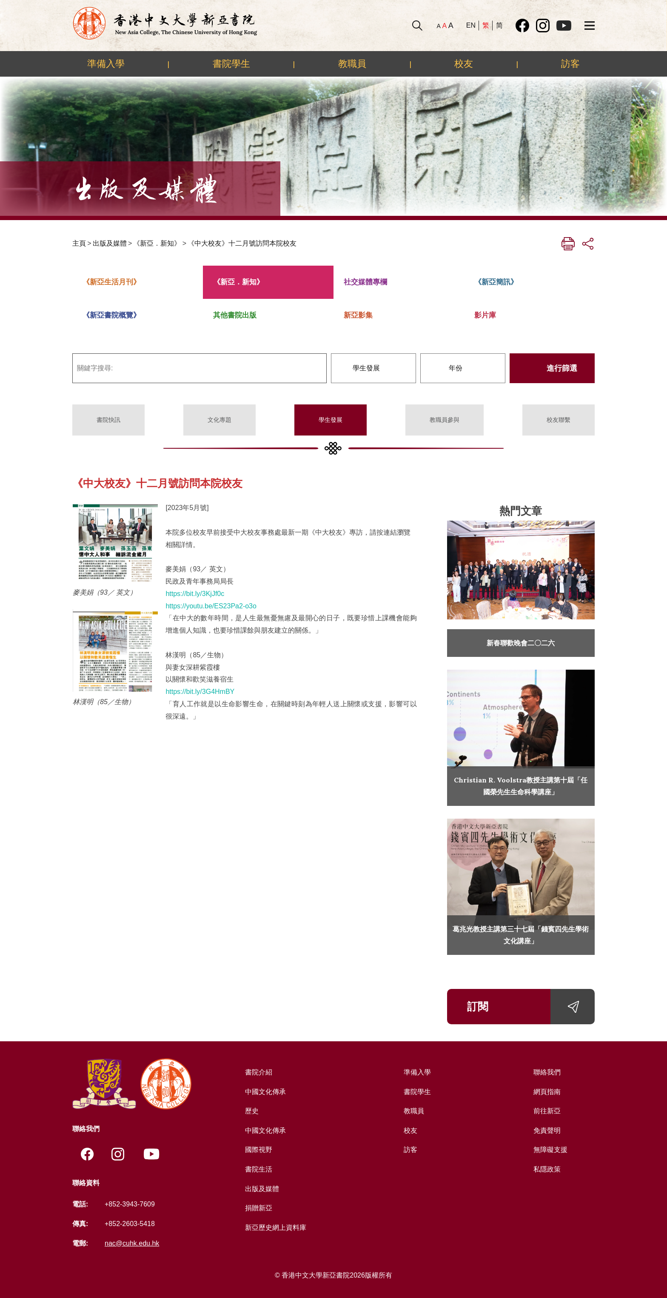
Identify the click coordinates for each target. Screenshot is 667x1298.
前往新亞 (547, 1111)
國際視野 (258, 1149)
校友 (463, 63)
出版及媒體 (110, 243)
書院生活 (258, 1169)
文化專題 (219, 419)
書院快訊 (108, 419)
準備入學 (106, 63)
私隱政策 (547, 1169)
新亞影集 (358, 315)
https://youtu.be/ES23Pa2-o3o (210, 606)
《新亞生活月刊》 (111, 282)
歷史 (252, 1111)
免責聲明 (547, 1130)
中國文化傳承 (265, 1091)
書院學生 (231, 63)
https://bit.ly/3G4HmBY (199, 691)
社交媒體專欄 (365, 282)
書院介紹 (258, 1072)
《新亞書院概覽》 (111, 315)
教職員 (352, 63)
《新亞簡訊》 (496, 282)
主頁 (79, 243)
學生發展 (330, 419)
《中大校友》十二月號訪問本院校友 (242, 243)
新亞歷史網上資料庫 (275, 1227)
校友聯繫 (558, 419)
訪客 (570, 63)
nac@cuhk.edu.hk (132, 1243)
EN (471, 25)
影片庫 (485, 315)
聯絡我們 (547, 1072)
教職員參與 (444, 419)
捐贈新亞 (258, 1208)
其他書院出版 (235, 315)
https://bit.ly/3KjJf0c (194, 593)
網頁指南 (547, 1091)
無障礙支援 (550, 1149)
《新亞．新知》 (157, 243)
